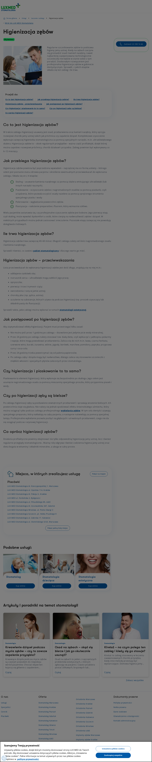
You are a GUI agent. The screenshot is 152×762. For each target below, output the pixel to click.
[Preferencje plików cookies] (4, 758)
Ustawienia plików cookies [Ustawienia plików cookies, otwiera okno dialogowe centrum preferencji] (113, 748)
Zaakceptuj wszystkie (113, 755)
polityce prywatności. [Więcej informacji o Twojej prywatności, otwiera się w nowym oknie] (28, 759)
